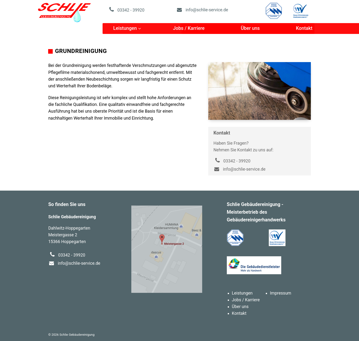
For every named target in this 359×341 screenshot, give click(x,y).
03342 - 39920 (125, 10)
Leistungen (125, 28)
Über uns (250, 28)
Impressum (280, 293)
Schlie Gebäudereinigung (64, 12)
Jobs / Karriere (188, 28)
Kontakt (304, 28)
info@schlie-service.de (202, 9)
